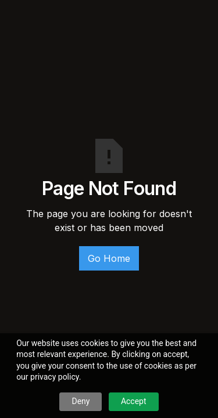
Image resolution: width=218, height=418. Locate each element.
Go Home (109, 258)
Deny (81, 401)
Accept (133, 401)
